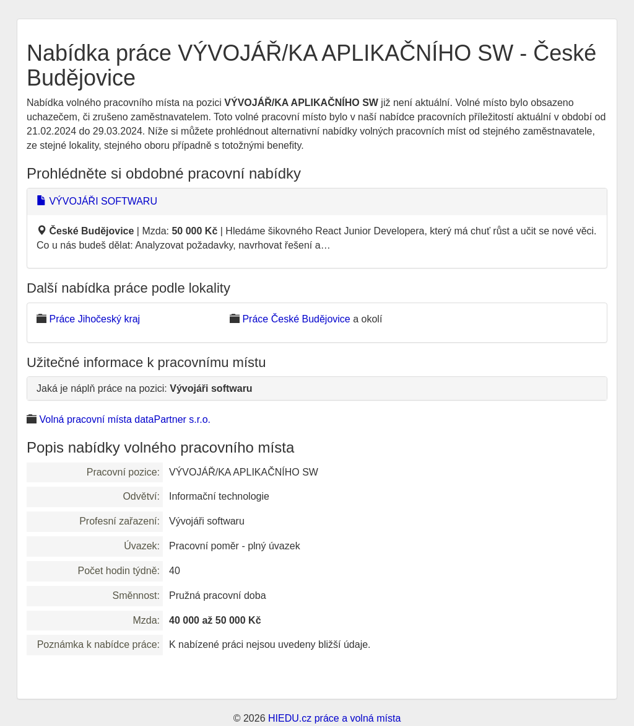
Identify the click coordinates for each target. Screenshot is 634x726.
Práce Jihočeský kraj (94, 319)
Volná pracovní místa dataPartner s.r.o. (125, 419)
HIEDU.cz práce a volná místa (334, 718)
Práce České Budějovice (296, 319)
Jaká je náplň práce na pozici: (145, 388)
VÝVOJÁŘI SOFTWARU (97, 201)
